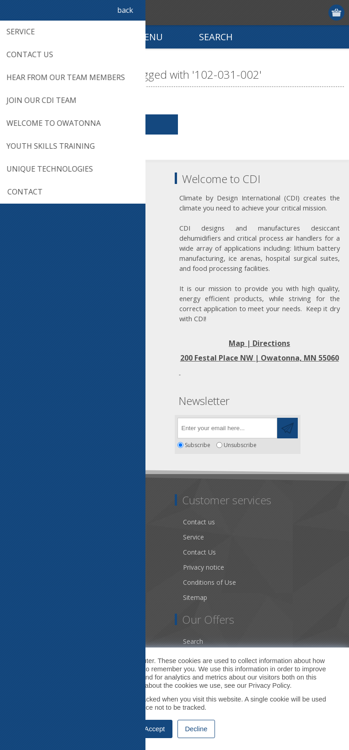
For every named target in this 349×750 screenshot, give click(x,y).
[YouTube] (67, 425)
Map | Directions (259, 343)
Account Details (36, 641)
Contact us (199, 522)
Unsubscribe (240, 445)
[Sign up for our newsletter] (227, 428)
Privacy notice (203, 567)
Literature (27, 582)
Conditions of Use (209, 582)
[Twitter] (42, 425)
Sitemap (195, 597)
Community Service (41, 552)
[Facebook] (17, 425)
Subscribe (197, 445)
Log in (319, 13)
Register (302, 13)
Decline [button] (196, 729)
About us (26, 537)
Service (193, 537)
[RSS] (92, 425)
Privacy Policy (269, 685)
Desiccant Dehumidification (53, 567)
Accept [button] (155, 729)
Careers (24, 597)
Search (193, 641)
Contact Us (199, 552)
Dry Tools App (34, 522)
